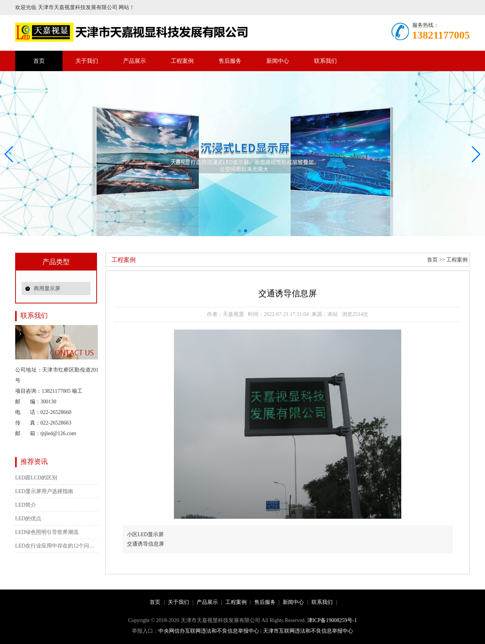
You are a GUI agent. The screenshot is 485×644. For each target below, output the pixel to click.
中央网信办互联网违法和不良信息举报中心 (208, 631)
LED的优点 (28, 518)
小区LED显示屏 (145, 534)
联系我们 (325, 61)
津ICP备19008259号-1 (332, 620)
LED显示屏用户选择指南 (44, 491)
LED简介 (25, 505)
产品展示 (134, 61)
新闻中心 (277, 61)
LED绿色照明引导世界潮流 (46, 532)
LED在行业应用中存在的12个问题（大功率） (57, 546)
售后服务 (230, 61)
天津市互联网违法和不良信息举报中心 (308, 631)
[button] (476, 154)
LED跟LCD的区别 (36, 478)
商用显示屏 (47, 288)
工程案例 (182, 61)
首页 (39, 61)
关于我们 (86, 61)
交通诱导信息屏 (148, 544)
